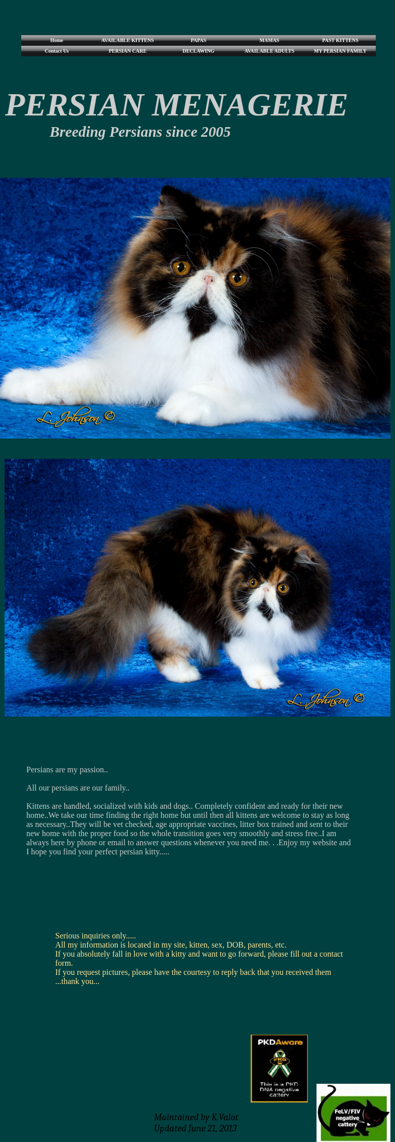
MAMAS (270, 40)
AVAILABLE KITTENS (127, 40)
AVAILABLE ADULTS (269, 51)
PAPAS (199, 40)
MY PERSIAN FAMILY (340, 51)
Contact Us (57, 51)
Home (56, 40)
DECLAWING (199, 51)
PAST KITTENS (340, 40)
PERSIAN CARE (128, 51)
